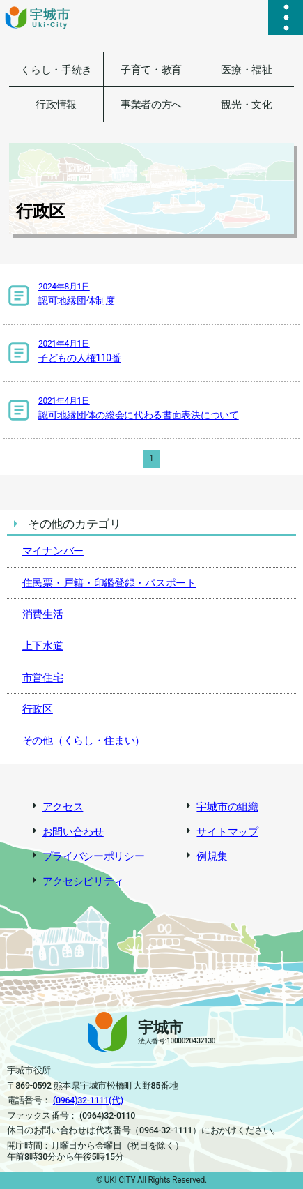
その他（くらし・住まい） (83, 740)
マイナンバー (53, 551)
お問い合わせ (73, 832)
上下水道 (42, 645)
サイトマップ (227, 832)
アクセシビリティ (83, 881)
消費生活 (42, 614)
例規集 (211, 856)
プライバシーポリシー (93, 856)
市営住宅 (42, 678)
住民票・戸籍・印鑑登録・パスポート (109, 583)
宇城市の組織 (227, 807)
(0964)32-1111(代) (88, 1100)
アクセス (63, 807)
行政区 (37, 709)
